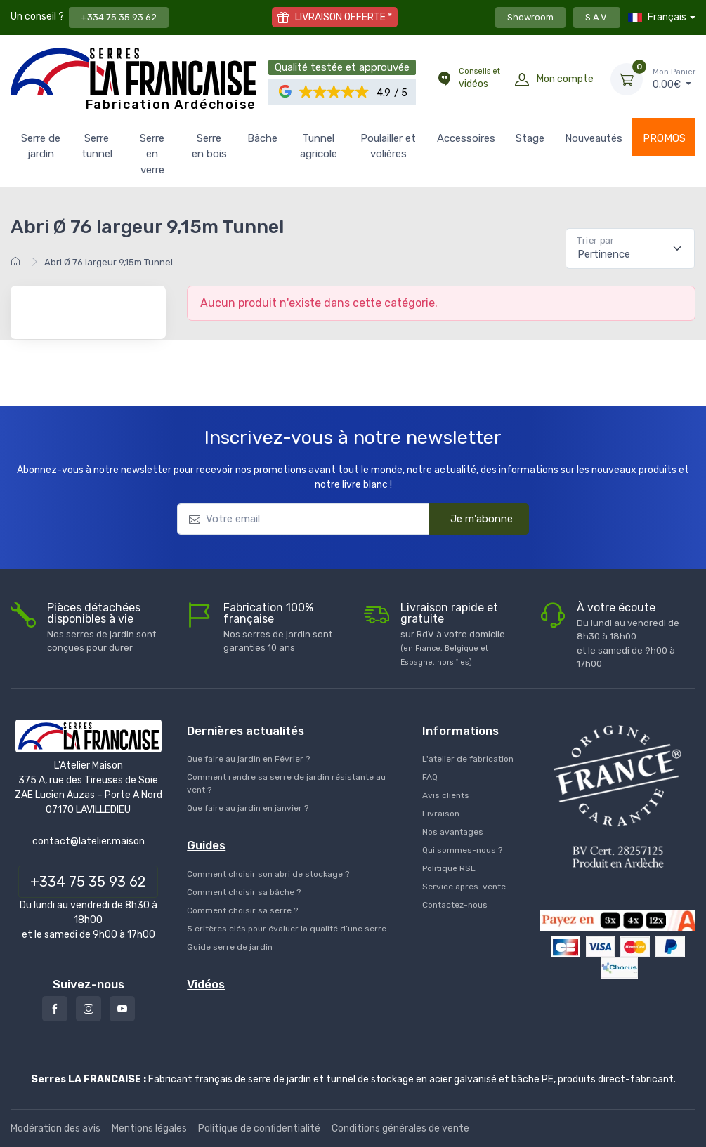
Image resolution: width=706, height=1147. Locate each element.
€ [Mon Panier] (674, 79)
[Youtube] (122, 1008)
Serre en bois (209, 146)
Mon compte (565, 79)
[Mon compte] (522, 79)
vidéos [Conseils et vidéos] (479, 78)
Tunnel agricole (318, 146)
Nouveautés (593, 138)
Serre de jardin (40, 146)
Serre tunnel (96, 146)
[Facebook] (54, 1008)
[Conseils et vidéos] (444, 79)
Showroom (530, 17)
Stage (530, 138)
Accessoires (466, 138)
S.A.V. (596, 17)
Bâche (262, 138)
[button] (335, 92)
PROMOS (664, 138)
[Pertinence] (630, 248)
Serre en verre (152, 154)
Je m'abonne (473, 518)
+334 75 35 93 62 (119, 17)
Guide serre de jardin (230, 947)
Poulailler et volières (388, 146)
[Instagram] (88, 1008)
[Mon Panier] (626, 79)
